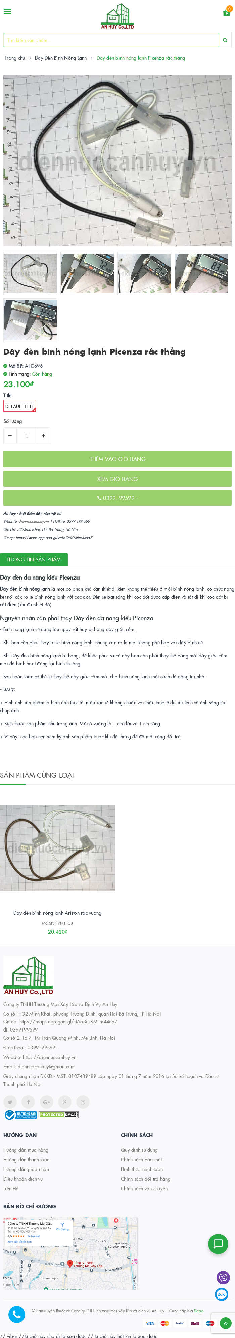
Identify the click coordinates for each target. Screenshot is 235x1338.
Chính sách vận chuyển (144, 1190)
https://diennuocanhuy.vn (49, 1058)
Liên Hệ (10, 1190)
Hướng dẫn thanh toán (26, 1161)
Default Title (20, 407)
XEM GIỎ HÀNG (117, 478)
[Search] (225, 40)
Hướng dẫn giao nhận (26, 1170)
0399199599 (119, 497)
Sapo (198, 1312)
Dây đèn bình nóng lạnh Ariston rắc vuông (57, 914)
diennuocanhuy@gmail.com (46, 1068)
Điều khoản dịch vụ (23, 1180)
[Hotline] (20, 1318)
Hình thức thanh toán (142, 1170)
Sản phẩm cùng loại (37, 774)
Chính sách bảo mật (141, 1161)
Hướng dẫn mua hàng (26, 1151)
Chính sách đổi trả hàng (146, 1180)
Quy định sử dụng (139, 1151)
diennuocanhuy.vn (33, 521)
